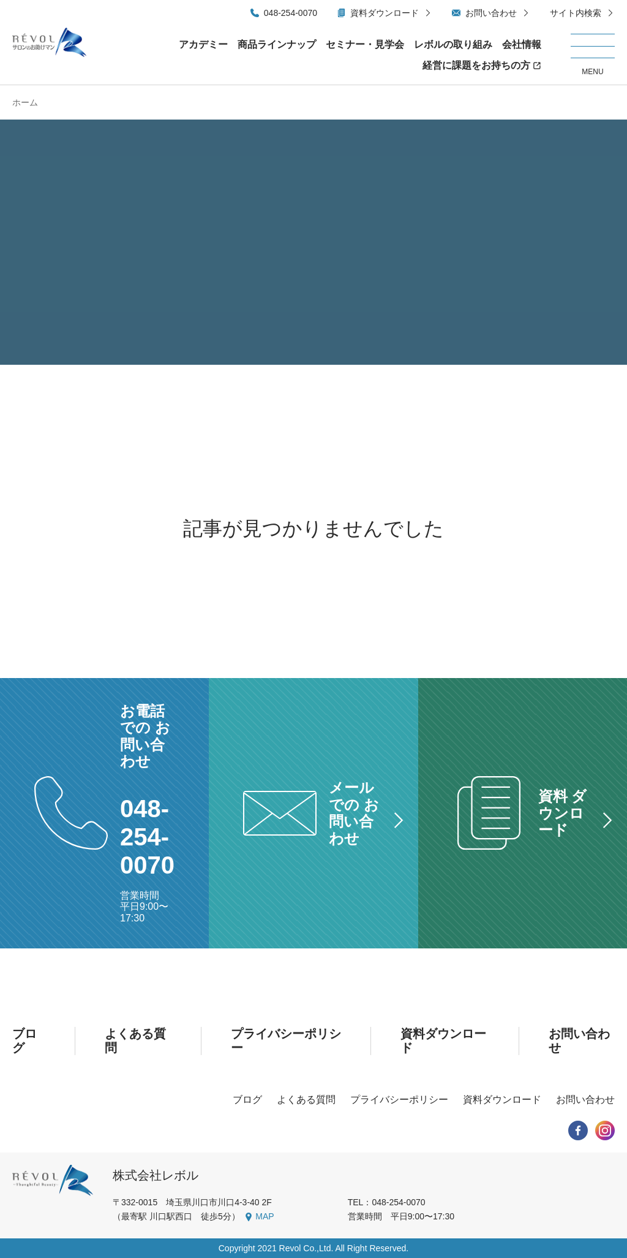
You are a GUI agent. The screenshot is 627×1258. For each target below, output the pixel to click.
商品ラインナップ (277, 44)
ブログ (247, 1099)
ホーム (25, 102)
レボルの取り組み (453, 44)
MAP (264, 1216)
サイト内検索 (575, 13)
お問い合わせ (491, 13)
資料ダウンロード (384, 13)
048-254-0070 (290, 13)
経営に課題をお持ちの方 (476, 65)
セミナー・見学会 (365, 44)
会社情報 (521, 44)
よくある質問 (306, 1099)
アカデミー (203, 44)
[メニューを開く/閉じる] (593, 55)
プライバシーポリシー (399, 1099)
